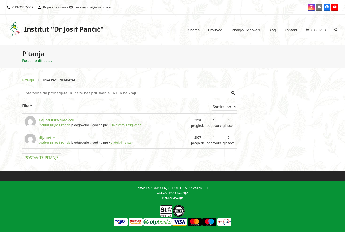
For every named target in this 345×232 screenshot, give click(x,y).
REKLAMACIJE (172, 197)
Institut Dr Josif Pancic (54, 125)
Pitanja (28, 80)
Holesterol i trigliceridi (126, 125)
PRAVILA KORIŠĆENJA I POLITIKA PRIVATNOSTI (172, 188)
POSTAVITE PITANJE (42, 157)
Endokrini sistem (123, 142)
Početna (28, 60)
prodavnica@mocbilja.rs (93, 7)
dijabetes (47, 137)
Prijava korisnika (55, 7)
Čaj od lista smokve (56, 120)
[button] (316, 30)
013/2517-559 (23, 7)
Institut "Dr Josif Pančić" (55, 29)
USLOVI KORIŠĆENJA (172, 192)
